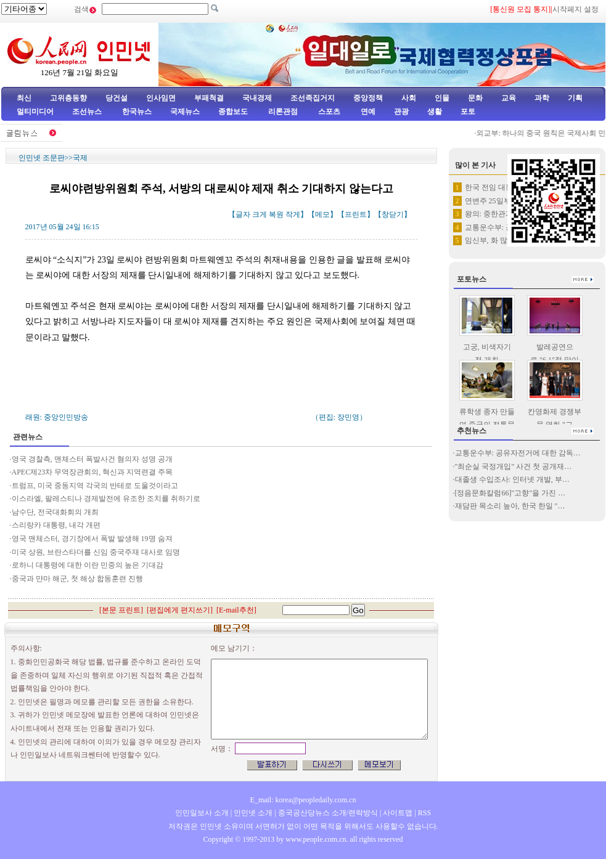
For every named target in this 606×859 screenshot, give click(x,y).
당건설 (116, 98)
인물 (442, 98)
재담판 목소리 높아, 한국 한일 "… (510, 506)
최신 (24, 98)
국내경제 (257, 98)
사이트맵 (397, 812)
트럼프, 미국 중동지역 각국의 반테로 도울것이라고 (95, 485)
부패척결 (209, 98)
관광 (401, 111)
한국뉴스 (137, 111)
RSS (424, 812)
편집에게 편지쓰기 (179, 610)
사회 (408, 98)
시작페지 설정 (575, 9)
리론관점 (283, 111)
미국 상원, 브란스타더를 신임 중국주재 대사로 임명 (97, 552)
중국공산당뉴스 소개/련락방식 (328, 812)
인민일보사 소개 (202, 812)
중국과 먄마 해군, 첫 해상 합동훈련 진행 (77, 578)
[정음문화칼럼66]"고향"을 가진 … (510, 493)
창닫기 (393, 214)
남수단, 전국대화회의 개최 (55, 512)
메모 (322, 214)
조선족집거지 (312, 98)
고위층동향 (68, 98)
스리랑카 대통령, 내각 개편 (56, 525)
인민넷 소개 (252, 812)
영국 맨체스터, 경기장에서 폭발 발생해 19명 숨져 (92, 538)
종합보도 (233, 111)
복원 (276, 214)
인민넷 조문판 (41, 157)
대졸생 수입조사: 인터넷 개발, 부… (512, 479)
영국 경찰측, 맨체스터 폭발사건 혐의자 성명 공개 (92, 459)
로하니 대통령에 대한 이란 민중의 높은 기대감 (87, 565)
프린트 (356, 214)
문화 (475, 98)
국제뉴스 (185, 111)
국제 (80, 157)
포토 (468, 111)
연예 (367, 111)
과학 (541, 98)
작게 (292, 214)
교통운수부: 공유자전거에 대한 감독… (518, 453)
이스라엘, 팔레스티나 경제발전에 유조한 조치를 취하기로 (106, 498)
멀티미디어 (35, 111)
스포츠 (328, 111)
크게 (259, 214)
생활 (434, 111)
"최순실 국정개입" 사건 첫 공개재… (513, 466)
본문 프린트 (121, 610)
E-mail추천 (236, 610)
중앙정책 (368, 98)
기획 (575, 98)
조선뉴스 (88, 111)
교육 (508, 98)
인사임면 (161, 98)
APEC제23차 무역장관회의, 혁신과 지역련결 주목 (92, 472)
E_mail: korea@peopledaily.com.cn (303, 800)
